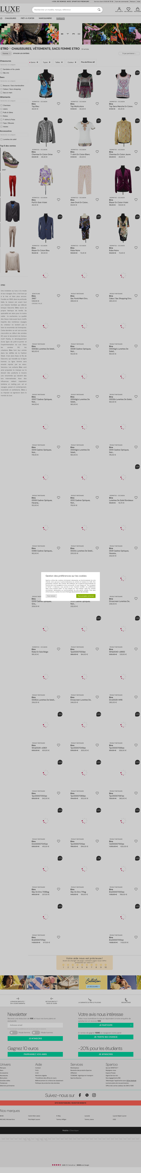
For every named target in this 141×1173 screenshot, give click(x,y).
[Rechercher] (99, 10)
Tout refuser (51, 596)
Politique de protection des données (77, 592)
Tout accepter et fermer (86, 596)
